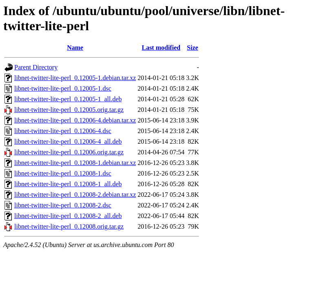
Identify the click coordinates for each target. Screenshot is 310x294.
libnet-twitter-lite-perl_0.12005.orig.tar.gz (69, 109)
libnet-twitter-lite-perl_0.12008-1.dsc (62, 173)
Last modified (161, 47)
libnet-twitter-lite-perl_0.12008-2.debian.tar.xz (75, 194)
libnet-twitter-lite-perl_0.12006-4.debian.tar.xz (75, 120)
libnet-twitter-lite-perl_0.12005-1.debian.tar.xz (75, 77)
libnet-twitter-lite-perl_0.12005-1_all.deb (68, 99)
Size (192, 47)
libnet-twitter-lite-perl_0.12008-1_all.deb (68, 183)
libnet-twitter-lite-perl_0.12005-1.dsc (62, 88)
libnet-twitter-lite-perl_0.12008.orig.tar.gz (69, 226)
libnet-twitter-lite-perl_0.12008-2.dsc (62, 205)
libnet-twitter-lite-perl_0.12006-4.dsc (62, 130)
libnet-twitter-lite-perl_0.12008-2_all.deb (68, 215)
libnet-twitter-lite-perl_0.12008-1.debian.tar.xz (75, 162)
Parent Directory (36, 67)
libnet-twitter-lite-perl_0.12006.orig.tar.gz (69, 152)
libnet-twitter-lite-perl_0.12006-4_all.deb (68, 141)
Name (75, 47)
